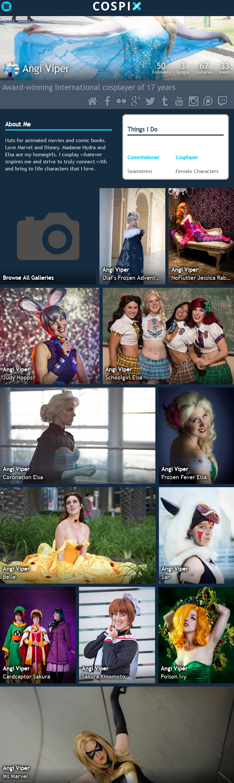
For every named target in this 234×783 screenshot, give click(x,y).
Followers (161, 68)
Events (225, 68)
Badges (183, 68)
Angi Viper (45, 68)
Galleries (204, 68)
